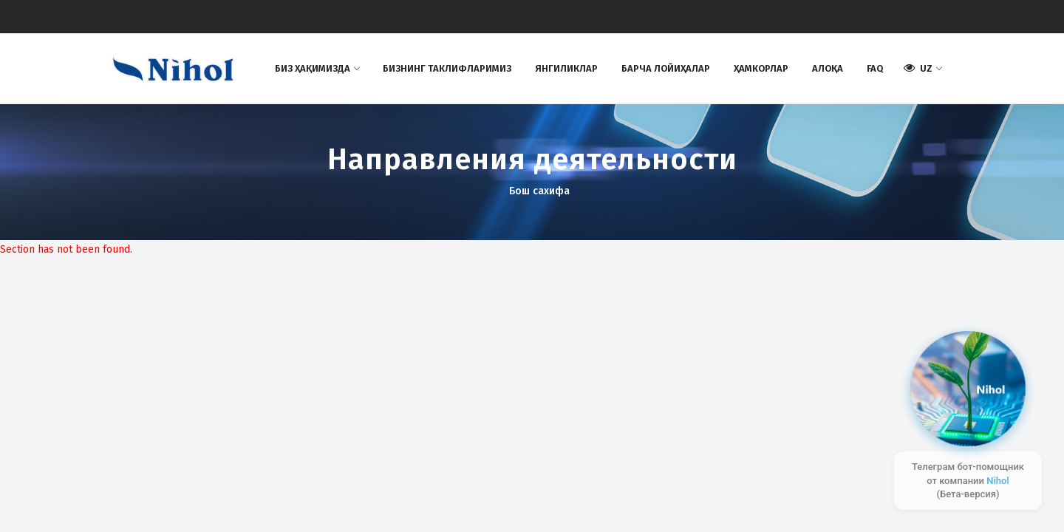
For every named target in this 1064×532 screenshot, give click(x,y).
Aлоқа (827, 68)
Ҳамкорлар (761, 68)
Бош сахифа (539, 191)
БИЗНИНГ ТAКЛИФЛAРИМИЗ (447, 68)
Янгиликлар (566, 68)
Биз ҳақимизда (317, 68)
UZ (922, 68)
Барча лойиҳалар (665, 68)
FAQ (875, 68)
